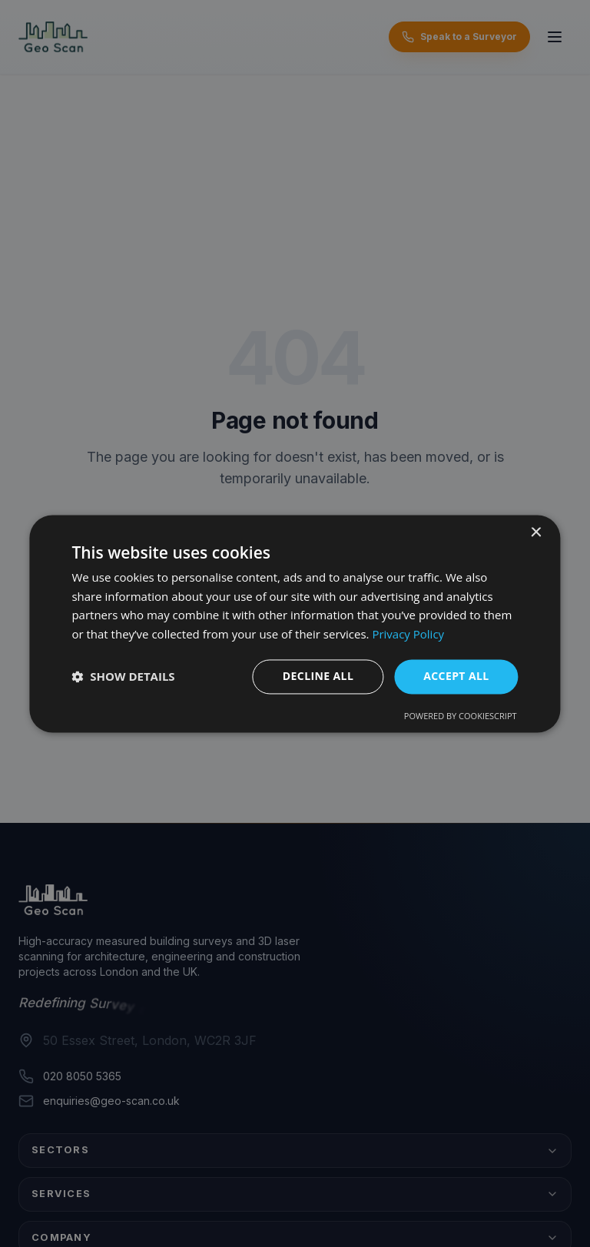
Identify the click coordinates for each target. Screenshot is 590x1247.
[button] (122, 676)
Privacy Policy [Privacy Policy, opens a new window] (408, 634)
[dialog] (294, 623)
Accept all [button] (456, 675)
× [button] (536, 533)
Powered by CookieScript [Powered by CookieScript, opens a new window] (460, 715)
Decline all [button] (318, 675)
